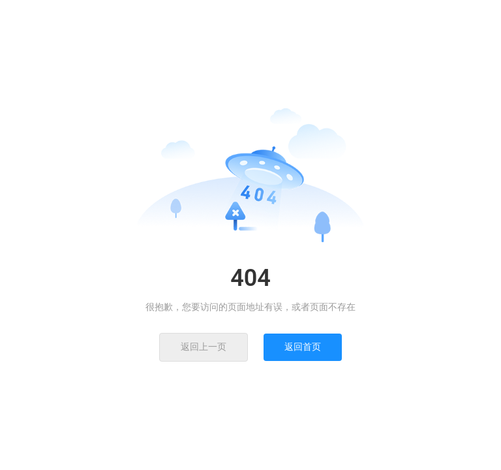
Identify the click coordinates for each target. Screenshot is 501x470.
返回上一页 (203, 346)
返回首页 (302, 346)
